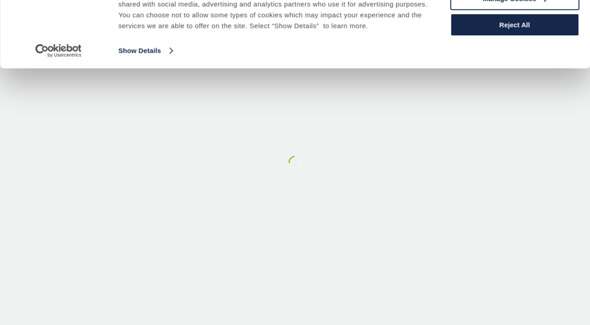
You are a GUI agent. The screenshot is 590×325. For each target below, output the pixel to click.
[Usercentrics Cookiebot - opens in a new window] (58, 101)
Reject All (514, 75)
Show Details (139, 101)
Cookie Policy (154, 43)
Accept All (514, 22)
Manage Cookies (515, 49)
